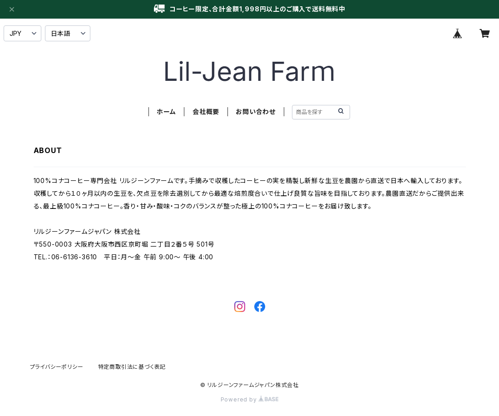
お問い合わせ (256, 111)
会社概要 (206, 111)
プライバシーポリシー (57, 366)
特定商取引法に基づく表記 (132, 366)
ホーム (166, 111)
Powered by (250, 399)
